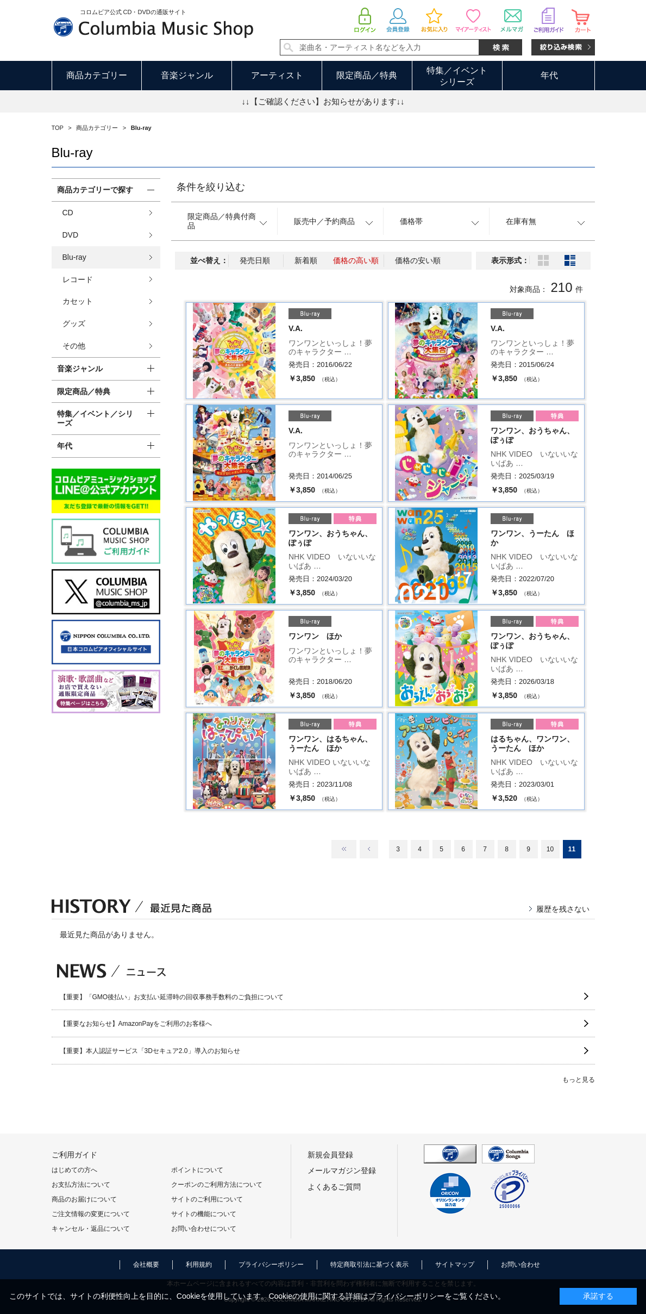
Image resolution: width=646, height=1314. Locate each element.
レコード (77, 279)
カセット (77, 301)
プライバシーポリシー (271, 1264)
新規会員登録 (330, 1154)
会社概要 (146, 1264)
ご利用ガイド (74, 1154)
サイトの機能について (203, 1214)
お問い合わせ (520, 1264)
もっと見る (578, 1079)
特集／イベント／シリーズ (95, 418)
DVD (70, 235)
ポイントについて (197, 1170)
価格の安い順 (418, 260)
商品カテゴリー (96, 75)
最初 (343, 849)
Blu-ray (74, 257)
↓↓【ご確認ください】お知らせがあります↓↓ (323, 101)
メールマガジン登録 (342, 1170)
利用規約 (199, 1264)
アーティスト (277, 75)
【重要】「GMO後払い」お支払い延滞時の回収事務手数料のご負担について (172, 997)
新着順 (305, 260)
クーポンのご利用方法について (216, 1184)
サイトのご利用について (207, 1199)
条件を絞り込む (211, 187)
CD (67, 212)
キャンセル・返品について (91, 1228)
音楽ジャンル (187, 75)
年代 (549, 75)
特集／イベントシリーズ (457, 76)
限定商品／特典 (366, 75)
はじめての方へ (74, 1170)
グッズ (73, 323)
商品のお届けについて (84, 1199)
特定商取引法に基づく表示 (369, 1264)
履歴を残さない (562, 909)
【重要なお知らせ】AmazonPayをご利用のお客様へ (136, 1023)
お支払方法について (81, 1184)
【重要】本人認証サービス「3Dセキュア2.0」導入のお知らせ (150, 1051)
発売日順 (255, 260)
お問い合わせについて (203, 1228)
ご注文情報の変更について (91, 1214)
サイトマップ (454, 1264)
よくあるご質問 (334, 1186)
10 (550, 849)
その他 (73, 345)
